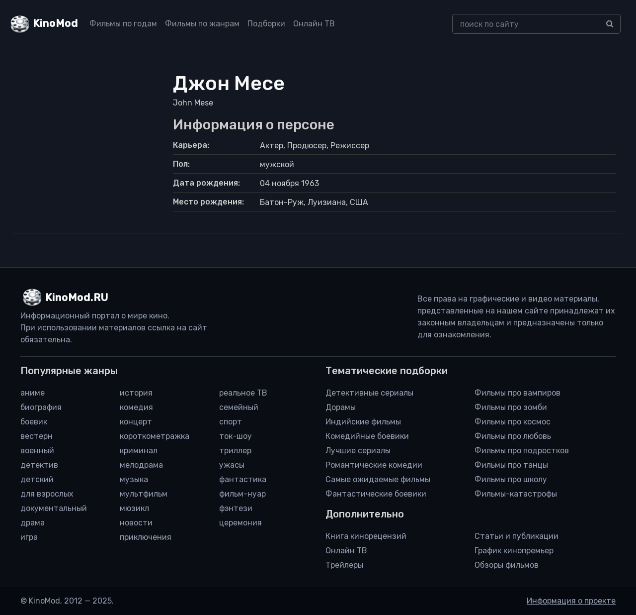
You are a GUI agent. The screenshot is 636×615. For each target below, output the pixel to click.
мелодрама (141, 465)
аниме (32, 393)
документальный (53, 508)
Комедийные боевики (367, 436)
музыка (134, 479)
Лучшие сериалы (358, 450)
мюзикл (134, 508)
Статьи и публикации (516, 536)
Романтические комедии (373, 465)
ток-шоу (235, 436)
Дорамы (340, 407)
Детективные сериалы (369, 393)
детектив (39, 465)
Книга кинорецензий (365, 536)
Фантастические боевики (375, 494)
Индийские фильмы (363, 421)
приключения (145, 537)
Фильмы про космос (513, 421)
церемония (240, 522)
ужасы (231, 465)
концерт (136, 421)
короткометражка (154, 436)
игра (29, 537)
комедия (136, 407)
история (136, 393)
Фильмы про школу (511, 479)
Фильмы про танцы (511, 465)
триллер (235, 450)
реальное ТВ (243, 393)
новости (136, 522)
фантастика (242, 479)
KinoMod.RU (76, 298)
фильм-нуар (242, 494)
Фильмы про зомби (511, 407)
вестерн (36, 436)
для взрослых (47, 494)
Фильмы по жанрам (202, 23)
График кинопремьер (514, 550)
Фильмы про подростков (522, 450)
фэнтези (235, 508)
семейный (238, 407)
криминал (139, 450)
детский (37, 479)
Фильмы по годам (123, 23)
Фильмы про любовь (513, 436)
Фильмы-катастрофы (516, 494)
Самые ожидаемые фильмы (377, 479)
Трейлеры (344, 565)
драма (32, 522)
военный (37, 450)
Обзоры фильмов (507, 565)
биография (41, 407)
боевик (33, 421)
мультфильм (143, 494)
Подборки (266, 23)
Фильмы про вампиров (517, 393)
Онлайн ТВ (314, 23)
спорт (230, 421)
